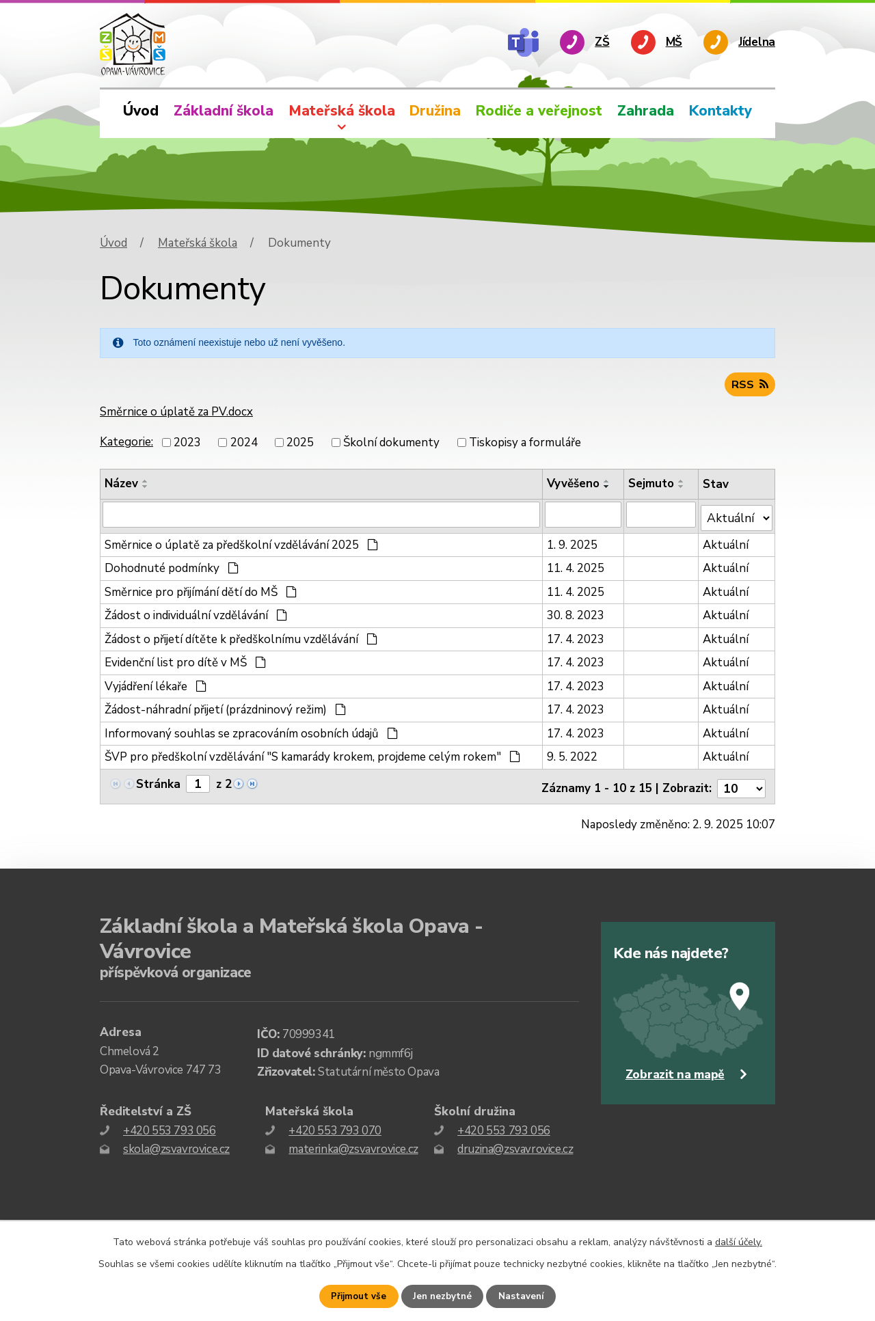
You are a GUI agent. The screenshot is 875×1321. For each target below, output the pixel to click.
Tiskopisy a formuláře (525, 444)
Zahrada (645, 110)
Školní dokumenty (391, 444)
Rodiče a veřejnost (539, 110)
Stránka (158, 781)
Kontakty (720, 110)
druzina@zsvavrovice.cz (515, 1142)
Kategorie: (126, 444)
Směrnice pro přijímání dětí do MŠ (201, 589)
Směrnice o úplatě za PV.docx (176, 414)
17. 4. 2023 (577, 636)
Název (121, 485)
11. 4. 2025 (577, 566)
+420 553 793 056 (169, 1124)
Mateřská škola (341, 110)
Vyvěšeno (574, 485)
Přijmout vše (357, 1296)
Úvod (141, 110)
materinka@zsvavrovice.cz (353, 1142)
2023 (187, 444)
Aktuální (728, 542)
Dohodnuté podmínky (172, 566)
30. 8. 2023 (577, 613)
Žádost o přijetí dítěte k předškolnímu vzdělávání (241, 636)
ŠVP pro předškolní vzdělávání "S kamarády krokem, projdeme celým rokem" (312, 755)
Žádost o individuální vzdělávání (196, 613)
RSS (749, 386)
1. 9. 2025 (573, 542)
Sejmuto (653, 485)
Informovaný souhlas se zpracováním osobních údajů (251, 731)
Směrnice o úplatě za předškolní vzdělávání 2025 (241, 542)
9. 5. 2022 (573, 755)
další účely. (738, 1242)
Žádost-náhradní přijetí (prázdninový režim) (225, 708)
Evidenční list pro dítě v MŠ (185, 660)
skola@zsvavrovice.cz (176, 1142)
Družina (435, 110)
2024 (244, 444)
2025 (300, 444)
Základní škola (223, 110)
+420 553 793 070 (334, 1124)
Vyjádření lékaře (155, 684)
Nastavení (523, 1296)
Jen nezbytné (443, 1296)
